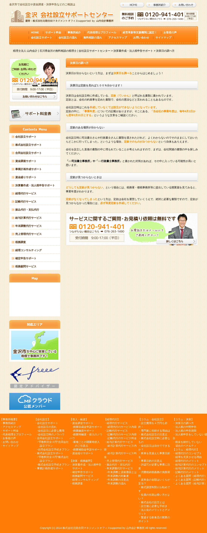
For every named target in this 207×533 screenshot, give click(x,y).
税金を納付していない (188, 441)
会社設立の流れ (67, 37)
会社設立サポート (41, 37)
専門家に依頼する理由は (155, 430)
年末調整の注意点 (118, 479)
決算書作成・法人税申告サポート (35, 185)
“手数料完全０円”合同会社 (53, 441)
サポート (77, 468)
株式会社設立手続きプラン (54, 464)
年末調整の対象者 (118, 475)
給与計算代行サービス (28, 217)
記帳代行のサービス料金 (122, 438)
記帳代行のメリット (187, 472)
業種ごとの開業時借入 (86, 441)
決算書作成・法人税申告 (86, 464)
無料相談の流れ (92, 37)
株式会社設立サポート (28, 144)
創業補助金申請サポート (87, 449)
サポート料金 (53, 32)
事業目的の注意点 (151, 460)
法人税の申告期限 (185, 430)
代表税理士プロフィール (101, 32)
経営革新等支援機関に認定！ (140, 32)
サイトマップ (163, 37)
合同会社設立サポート (28, 152)
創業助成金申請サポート (87, 426)
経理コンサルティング (28, 250)
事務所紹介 (74, 32)
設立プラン (46, 445)
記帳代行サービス (25, 201)
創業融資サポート (83, 430)
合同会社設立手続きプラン (54, 449)
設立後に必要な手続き (154, 506)
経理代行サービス (25, 193)
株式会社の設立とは (153, 502)
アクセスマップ (117, 37)
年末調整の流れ (117, 483)
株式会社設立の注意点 (154, 434)
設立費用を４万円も (153, 423)
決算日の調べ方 (184, 423)
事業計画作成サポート (28, 169)
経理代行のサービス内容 (122, 426)
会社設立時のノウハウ (51, 434)
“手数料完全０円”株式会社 (53, 457)
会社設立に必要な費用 (51, 430)
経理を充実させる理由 (188, 457)
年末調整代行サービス (28, 225)
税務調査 (20, 242)
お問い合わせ (141, 37)
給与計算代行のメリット (189, 468)
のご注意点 (81, 445)
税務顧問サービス (25, 266)
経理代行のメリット (187, 460)
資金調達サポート (25, 161)
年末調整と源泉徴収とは (122, 472)
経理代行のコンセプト (188, 453)
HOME (35, 32)
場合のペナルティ (185, 445)
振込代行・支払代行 (27, 209)
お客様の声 (170, 32)
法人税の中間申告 (185, 426)
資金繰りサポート (25, 177)
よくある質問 (183, 475)
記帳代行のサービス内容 (122, 434)
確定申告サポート (25, 258)
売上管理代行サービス (28, 233)
